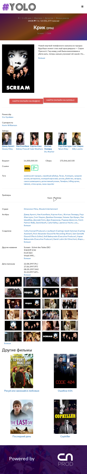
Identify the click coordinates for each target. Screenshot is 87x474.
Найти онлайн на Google (60, 100)
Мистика (38, 18)
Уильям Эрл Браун (71, 217)
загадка (77, 179)
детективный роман (50, 181)
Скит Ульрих (39, 217)
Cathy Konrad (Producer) (34, 231)
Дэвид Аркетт (30, 215)
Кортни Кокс (56, 215)
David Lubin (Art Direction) (65, 239)
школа (61, 179)
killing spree (74, 181)
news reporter (48, 184)
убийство (69, 179)
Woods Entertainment (48, 209)
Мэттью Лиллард (71, 215)
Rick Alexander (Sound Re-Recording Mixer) (52, 234)
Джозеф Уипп (39, 220)
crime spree (36, 184)
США (48, 33)
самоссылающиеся (32, 181)
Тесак (61, 176)
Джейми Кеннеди (54, 217)
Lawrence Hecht (66, 223)
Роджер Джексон (69, 220)
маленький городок (33, 176)
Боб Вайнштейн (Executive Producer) (60, 236)
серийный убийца (50, 176)
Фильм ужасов (62, 18)
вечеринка (35, 179)
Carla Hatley (52, 223)
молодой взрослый (49, 179)
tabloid (27, 184)
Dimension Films (31, 209)
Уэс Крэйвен (7, 117)
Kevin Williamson (9, 125)
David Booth (41, 223)
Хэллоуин (69, 176)
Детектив (49, 18)
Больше (41, 58)
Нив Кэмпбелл (43, 215)
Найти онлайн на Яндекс (26, 101)
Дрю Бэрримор (53, 220)
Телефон (64, 181)
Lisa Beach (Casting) (55, 231)
